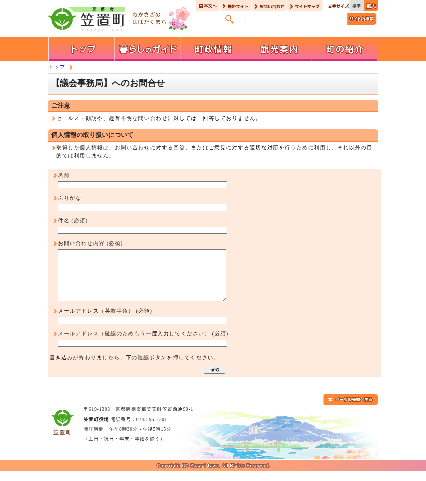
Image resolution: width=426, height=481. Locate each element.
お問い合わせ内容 (81, 243)
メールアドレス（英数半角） (96, 321)
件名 (64, 220)
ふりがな (69, 198)
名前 (64, 175)
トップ (57, 67)
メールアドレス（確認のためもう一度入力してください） (134, 343)
